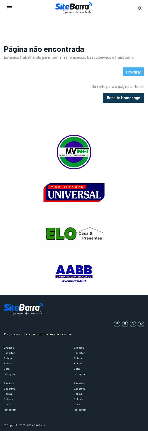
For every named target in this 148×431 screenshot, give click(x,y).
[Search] (133, 71)
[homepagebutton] (123, 98)
